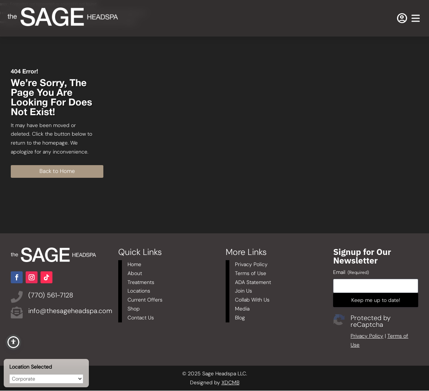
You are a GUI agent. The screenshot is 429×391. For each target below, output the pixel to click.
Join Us (243, 290)
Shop (134, 308)
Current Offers (145, 299)
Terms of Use (250, 273)
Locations (139, 290)
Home (134, 264)
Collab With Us (252, 299)
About (135, 273)
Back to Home (57, 171)
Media (242, 308)
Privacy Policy (251, 264)
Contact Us (141, 317)
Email (351, 272)
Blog (240, 317)
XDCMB (230, 382)
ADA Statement (253, 282)
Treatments (141, 282)
